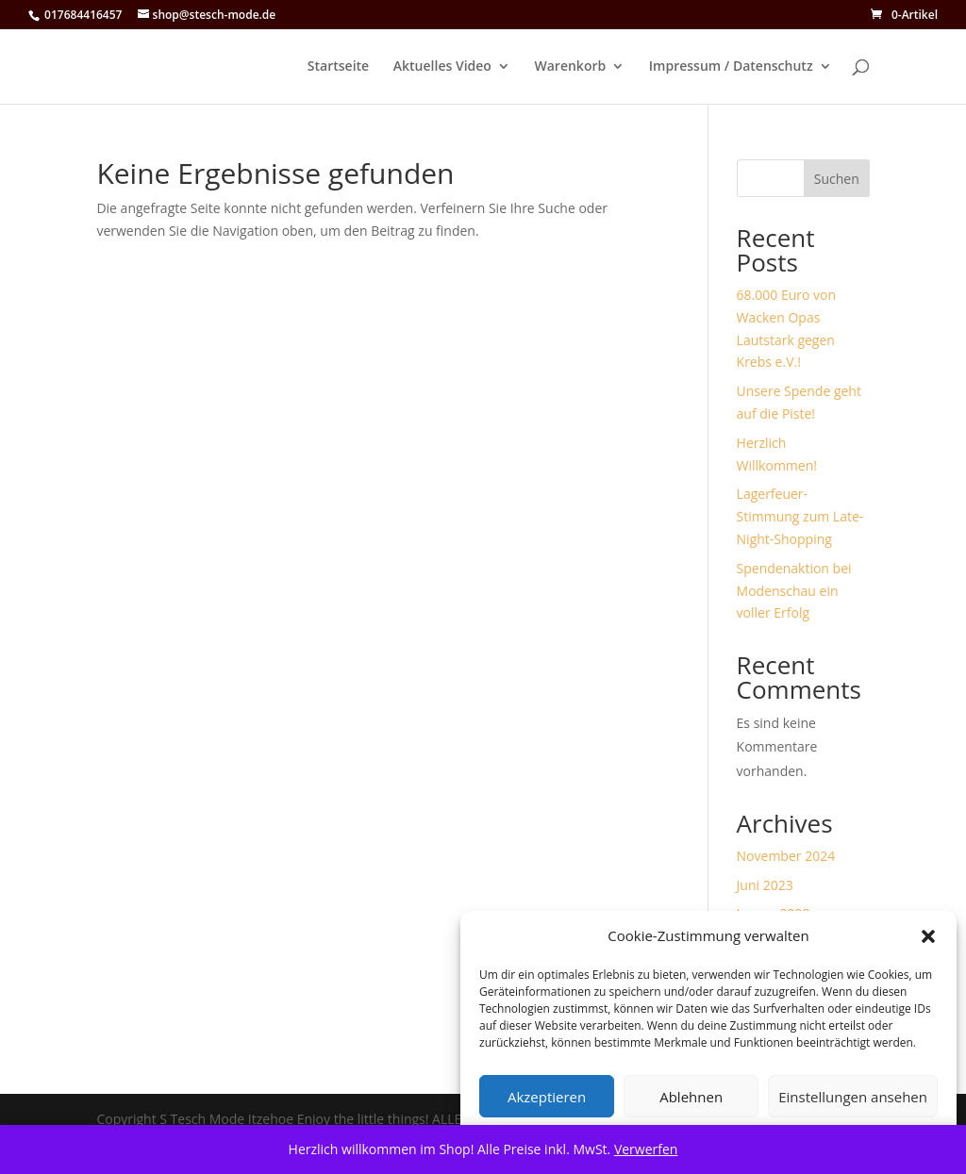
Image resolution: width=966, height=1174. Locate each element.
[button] (928, 936)
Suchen (836, 179)
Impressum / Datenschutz (731, 66)
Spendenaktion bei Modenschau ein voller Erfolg (794, 590)
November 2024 (786, 856)
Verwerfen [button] (646, 1149)
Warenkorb (571, 66)
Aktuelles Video (442, 66)
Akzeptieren (547, 1096)
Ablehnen (691, 1096)
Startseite (338, 66)
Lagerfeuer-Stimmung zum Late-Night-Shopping (800, 516)
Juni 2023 (765, 885)
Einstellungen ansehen (852, 1096)
